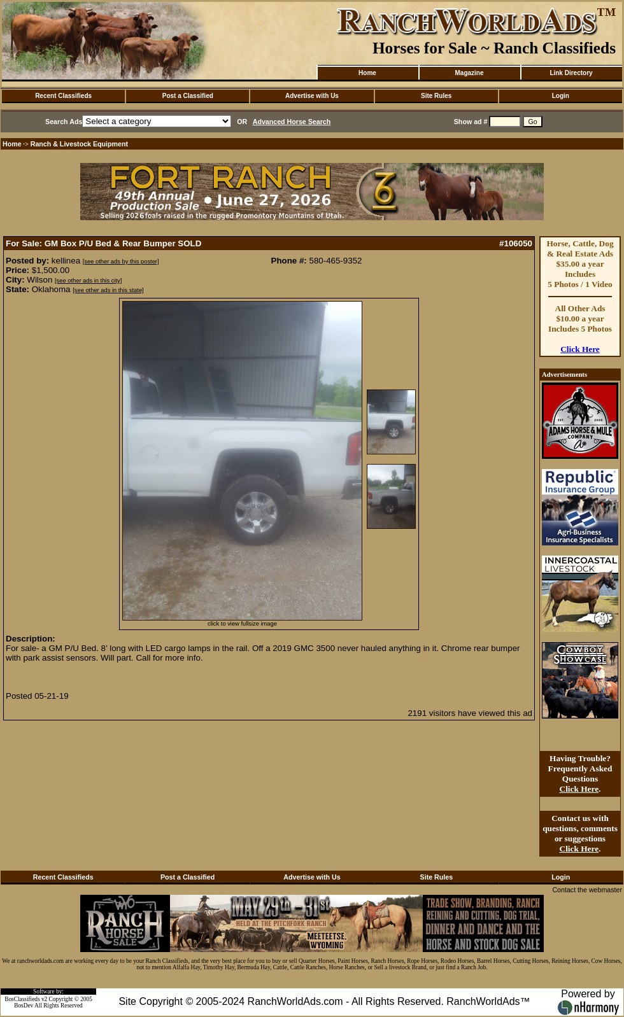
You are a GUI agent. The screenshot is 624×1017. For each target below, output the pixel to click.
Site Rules (436, 95)
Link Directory (571, 72)
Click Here (580, 349)
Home (367, 72)
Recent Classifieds (63, 95)
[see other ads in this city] (88, 280)
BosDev (23, 1005)
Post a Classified (187, 95)
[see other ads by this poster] (121, 261)
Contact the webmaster (587, 890)
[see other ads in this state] (108, 290)
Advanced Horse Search (292, 121)
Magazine (469, 72)
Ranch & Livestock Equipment (79, 144)
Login (560, 95)
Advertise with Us (312, 95)
